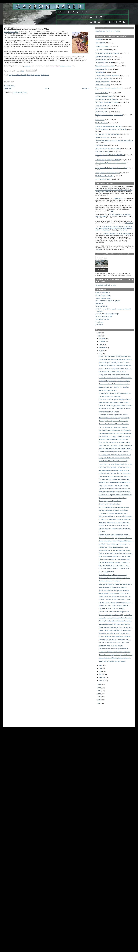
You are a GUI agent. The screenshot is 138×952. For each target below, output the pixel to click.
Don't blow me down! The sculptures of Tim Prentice (111, 129)
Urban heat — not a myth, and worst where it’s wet (114, 559)
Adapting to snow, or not (102, 137)
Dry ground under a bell (102, 105)
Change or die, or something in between (107, 173)
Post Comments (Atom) (20, 92)
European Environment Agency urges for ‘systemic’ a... (115, 538)
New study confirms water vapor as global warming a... (115, 378)
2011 (99, 691)
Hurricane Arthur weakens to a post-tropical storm (114, 642)
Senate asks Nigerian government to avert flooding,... (115, 596)
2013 (99, 684)
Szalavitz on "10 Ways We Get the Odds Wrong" (110, 155)
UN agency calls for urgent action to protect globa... (114, 374)
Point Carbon (99, 322)
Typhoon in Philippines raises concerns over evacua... (115, 488)
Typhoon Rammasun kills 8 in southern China (112, 498)
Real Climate (99, 325)
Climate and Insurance (102, 319)
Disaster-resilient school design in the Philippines (114, 387)
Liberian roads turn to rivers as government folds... (114, 649)
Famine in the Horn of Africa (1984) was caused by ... (115, 356)
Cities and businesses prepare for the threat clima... (114, 568)
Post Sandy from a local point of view (106, 102)
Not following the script (102, 46)
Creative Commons (55, 66)
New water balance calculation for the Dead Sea (113, 439)
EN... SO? (102, 532)
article (99, 249)
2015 (99, 333)
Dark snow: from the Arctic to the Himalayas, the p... (114, 639)
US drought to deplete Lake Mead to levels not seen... (115, 584)
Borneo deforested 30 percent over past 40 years (114, 507)
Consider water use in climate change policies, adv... (115, 630)
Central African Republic (19, 75)
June (101, 665)
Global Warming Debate (102, 292)
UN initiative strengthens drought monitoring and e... (115, 544)
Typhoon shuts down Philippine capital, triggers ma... (115, 528)
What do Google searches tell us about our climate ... (115, 491)
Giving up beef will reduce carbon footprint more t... (114, 458)
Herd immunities (100, 42)
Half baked (98, 39)
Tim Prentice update (101, 123)
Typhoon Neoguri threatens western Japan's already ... (115, 602)
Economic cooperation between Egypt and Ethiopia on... (116, 541)
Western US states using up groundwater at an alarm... (115, 405)
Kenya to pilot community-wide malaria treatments (114, 485)
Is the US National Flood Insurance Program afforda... (115, 448)
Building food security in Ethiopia (109, 411)
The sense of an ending (102, 85)
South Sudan (45, 75)
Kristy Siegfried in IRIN (11, 32)
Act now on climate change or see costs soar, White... (115, 368)
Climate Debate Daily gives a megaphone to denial (110, 163)
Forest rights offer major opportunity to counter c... (114, 414)
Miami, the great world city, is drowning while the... (114, 565)
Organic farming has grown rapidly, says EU (112, 371)
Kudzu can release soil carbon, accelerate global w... (115, 658)
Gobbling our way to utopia (103, 78)
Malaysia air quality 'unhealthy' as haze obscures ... (114, 362)
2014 (99, 336)
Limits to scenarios (101, 145)
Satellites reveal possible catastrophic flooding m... (114, 605)
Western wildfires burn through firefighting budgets (114, 418)
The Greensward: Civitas (103, 298)
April (100, 671)
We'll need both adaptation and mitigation (108, 148)
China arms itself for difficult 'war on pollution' (112, 587)
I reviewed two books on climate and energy (116, 233)
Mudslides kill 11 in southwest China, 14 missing (113, 461)
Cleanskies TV (118, 198)
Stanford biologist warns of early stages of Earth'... (114, 402)
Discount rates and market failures (105, 99)
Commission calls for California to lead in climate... (114, 384)
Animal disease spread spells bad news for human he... (116, 464)
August (101, 351)
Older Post (85, 88)
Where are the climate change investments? (108, 88)
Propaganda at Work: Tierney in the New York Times (111, 168)
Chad (28, 75)
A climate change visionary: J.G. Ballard (107, 160)
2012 (99, 688)
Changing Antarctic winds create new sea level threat (115, 621)
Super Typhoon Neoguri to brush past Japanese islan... (115, 615)
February (102, 677)
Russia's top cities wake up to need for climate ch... (114, 522)
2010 (99, 694)
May (100, 668)
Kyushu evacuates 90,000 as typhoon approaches (114, 590)
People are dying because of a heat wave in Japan (114, 381)
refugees (37, 75)
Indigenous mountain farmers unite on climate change (115, 516)
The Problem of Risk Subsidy (104, 176)
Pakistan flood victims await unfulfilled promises (113, 547)
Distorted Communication (103, 179)
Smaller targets (100, 72)
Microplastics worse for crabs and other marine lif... (114, 470)
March (101, 674)
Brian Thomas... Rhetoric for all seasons (107, 31)
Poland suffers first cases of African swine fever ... (114, 424)
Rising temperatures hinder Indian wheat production (114, 408)
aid (10, 75)
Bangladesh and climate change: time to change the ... (115, 627)
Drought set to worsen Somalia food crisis (111, 609)
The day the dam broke (102, 81)
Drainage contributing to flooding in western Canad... (115, 599)
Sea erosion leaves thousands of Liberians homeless (115, 455)
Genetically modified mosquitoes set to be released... (115, 430)
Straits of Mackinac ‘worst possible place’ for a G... (114, 535)
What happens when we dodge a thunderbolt (109, 115)
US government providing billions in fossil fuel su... (114, 562)
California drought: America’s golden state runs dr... (114, 624)
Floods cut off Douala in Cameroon (109, 581)
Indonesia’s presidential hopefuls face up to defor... (114, 633)
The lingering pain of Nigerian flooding (110, 501)
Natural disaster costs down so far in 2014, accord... (114, 593)
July (100, 354)
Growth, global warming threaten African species (113, 421)
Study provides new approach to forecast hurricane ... (115, 556)
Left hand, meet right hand (103, 56)
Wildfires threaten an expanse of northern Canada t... (115, 525)
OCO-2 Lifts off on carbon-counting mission (112, 661)
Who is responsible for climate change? (111, 645)
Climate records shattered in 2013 (109, 504)
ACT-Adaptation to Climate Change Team (108, 301)
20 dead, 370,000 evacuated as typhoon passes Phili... (115, 519)
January (101, 680)
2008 (99, 700)
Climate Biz (123, 230)
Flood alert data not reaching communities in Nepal (114, 442)
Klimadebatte (99, 303)
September (102, 348)
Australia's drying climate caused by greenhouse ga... (115, 482)
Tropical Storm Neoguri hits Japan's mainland (112, 575)
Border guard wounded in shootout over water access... (116, 553)
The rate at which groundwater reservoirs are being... (115, 479)
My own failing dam (101, 112)
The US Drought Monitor (106, 572)
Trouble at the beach (101, 59)
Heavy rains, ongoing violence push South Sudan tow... (116, 618)
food (32, 75)
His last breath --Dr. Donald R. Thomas (107, 134)
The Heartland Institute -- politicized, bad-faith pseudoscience (114, 140)
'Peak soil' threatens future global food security (113, 513)
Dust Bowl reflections (101, 93)
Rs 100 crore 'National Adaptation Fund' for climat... (114, 578)
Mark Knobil (27, 66)
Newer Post (7, 88)
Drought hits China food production (109, 396)
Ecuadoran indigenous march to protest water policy (114, 652)
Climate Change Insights (102, 295)
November (102, 341)
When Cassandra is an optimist (104, 66)
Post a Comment (9, 85)
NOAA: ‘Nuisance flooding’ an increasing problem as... (115, 365)
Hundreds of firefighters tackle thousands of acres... (114, 467)
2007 (99, 703)
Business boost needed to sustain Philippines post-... (115, 612)
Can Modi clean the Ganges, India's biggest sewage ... (115, 436)
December (102, 338)
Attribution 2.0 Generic (65, 66)
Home (47, 88)
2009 (99, 697)
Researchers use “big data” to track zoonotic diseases (115, 495)
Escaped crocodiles (101, 69)
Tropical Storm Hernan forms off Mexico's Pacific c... (115, 393)
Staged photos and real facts (104, 63)
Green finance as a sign (102, 152)
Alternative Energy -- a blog (103, 316)
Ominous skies (99, 120)
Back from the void (101, 108)
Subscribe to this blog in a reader (106, 285)
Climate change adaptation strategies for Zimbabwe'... (115, 636)
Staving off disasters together (108, 390)
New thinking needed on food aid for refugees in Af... (115, 550)
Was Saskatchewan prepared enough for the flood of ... (115, 655)
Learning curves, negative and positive (107, 75)
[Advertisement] (105, 714)
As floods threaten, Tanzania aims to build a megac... (115, 473)
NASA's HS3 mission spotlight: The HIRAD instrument (115, 445)
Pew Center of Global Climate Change (107, 314)
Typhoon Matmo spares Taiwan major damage (113, 427)
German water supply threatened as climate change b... (116, 359)
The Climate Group (101, 306)
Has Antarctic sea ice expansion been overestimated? (115, 433)
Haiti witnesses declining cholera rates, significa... (114, 451)
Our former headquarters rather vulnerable (108, 126)
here (112, 211)
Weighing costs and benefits (104, 96)
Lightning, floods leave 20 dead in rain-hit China (113, 510)
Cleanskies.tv (129, 223)
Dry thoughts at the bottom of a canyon (107, 53)
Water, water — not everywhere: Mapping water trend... (116, 399)
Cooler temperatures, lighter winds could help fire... (114, 476)
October (101, 344)
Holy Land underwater (102, 50)
